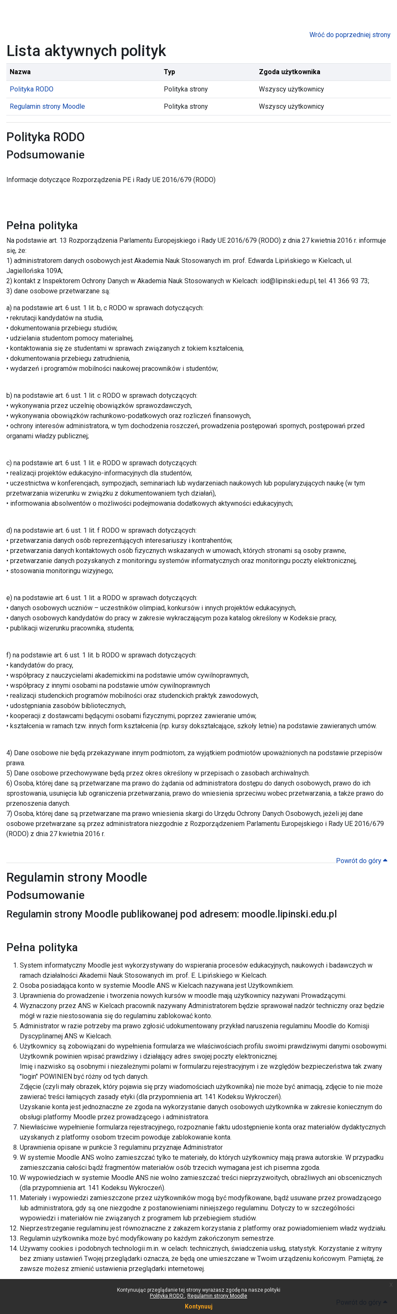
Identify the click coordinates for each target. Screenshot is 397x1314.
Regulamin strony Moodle (217, 1296)
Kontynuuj (199, 1306)
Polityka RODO (167, 1296)
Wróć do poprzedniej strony (350, 35)
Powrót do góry (361, 860)
